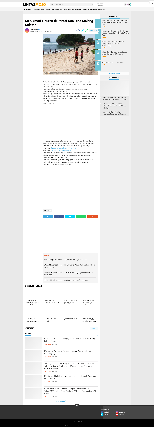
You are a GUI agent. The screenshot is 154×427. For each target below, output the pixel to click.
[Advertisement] (33, 63)
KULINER (55, 9)
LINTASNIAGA (64, 9)
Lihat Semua (61, 401)
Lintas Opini (121, 9)
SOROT (48, 9)
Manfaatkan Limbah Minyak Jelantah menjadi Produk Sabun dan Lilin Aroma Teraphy (69, 378)
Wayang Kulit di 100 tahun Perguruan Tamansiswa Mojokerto (114, 109)
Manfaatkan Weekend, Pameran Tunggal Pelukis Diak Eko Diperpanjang (71, 353)
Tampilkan (94, 328)
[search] (71, 4)
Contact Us (79, 421)
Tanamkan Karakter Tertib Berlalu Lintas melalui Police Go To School (114, 95)
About (73, 421)
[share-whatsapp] (86, 30)
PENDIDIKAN (40, 9)
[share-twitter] (82, 30)
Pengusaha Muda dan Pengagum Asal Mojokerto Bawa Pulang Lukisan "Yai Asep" (68, 340)
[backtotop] (77, 406)
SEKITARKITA (111, 9)
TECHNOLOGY (74, 9)
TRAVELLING (92, 9)
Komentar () (93, 30)
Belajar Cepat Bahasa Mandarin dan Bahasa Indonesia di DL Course (114, 52)
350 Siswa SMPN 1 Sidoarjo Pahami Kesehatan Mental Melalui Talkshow (114, 102)
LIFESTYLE (83, 9)
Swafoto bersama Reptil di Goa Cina (63, 148)
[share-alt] (48, 216)
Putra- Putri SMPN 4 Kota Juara (115, 61)
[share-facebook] (78, 30)
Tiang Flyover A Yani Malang (61, 150)
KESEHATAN (101, 9)
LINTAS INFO (31, 9)
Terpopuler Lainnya (114, 69)
